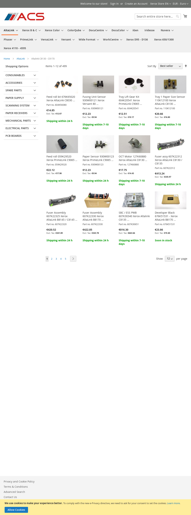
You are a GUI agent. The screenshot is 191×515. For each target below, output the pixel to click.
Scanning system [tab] (17, 105)
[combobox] (158, 16)
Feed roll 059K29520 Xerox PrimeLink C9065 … (61, 158)
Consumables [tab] (15, 75)
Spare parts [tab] (14, 90)
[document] (96, 507)
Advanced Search (14, 492)
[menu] (95, 39)
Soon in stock (163, 240)
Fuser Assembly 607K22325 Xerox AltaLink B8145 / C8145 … (61, 216)
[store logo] (25, 16)
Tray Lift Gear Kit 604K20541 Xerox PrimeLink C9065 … (130, 100)
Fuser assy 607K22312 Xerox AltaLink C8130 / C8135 (168, 160)
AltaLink (21, 58)
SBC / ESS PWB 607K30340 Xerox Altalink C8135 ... (134, 216)
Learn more (173, 503)
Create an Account (136, 3)
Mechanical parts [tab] (18, 120)
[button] (180, 4)
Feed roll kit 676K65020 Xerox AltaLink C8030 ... (60, 98)
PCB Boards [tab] (14, 135)
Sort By (151, 66)
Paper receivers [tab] (16, 113)
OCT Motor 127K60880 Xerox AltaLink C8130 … (133, 158)
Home (7, 58)
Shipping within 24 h (59, 121)
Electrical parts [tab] (17, 128)
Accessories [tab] (14, 82)
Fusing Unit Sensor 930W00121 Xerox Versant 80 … (94, 100)
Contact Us (10, 497)
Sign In (114, 3)
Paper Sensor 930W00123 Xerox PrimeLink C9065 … (98, 158)
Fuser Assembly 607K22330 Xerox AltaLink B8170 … (93, 216)
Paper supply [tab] (15, 98)
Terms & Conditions (16, 486)
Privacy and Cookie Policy (19, 481)
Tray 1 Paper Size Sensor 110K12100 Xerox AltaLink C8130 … (170, 100)
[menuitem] (9, 30)
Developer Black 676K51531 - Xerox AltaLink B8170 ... (166, 216)
